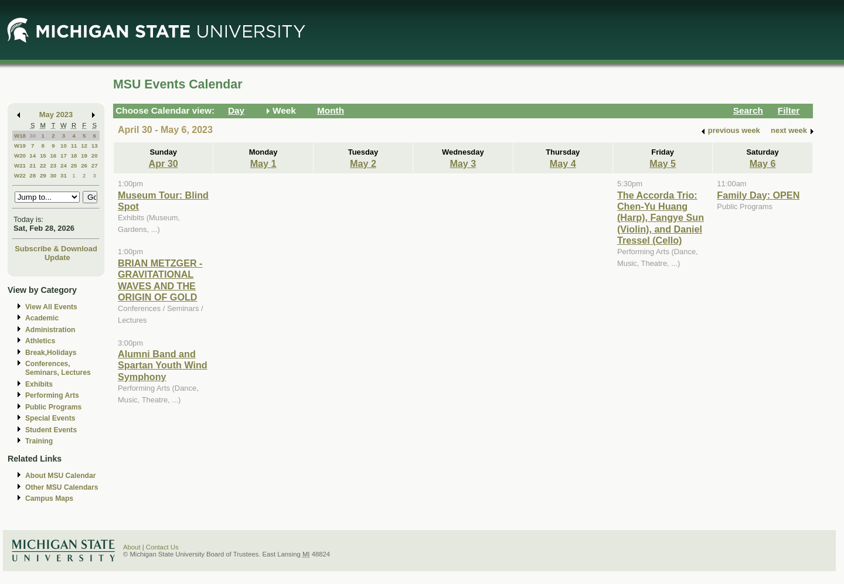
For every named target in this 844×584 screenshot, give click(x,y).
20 (94, 155)
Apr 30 (163, 163)
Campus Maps (49, 498)
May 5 (662, 163)
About (132, 547)
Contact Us (162, 547)
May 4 (563, 163)
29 (43, 175)
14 (32, 155)
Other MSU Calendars (61, 487)
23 (53, 165)
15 (43, 155)
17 (63, 155)
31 (63, 175)
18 (74, 155)
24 (63, 165)
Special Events (50, 418)
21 (32, 165)
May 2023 (56, 114)
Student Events (51, 430)
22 (43, 165)
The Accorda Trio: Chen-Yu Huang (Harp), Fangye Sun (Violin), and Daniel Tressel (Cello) (660, 218)
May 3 (463, 163)
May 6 (763, 163)
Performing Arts (52, 395)
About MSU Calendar (60, 476)
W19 (20, 145)
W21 (20, 165)
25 (74, 165)
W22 (20, 175)
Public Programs (53, 407)
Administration (50, 330)
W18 (20, 135)
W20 (20, 155)
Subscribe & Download (56, 248)
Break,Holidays (51, 353)
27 (94, 165)
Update (57, 257)
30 (32, 135)
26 (84, 165)
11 (74, 145)
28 (32, 175)
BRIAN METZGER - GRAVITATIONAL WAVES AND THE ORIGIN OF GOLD (160, 280)
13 (94, 145)
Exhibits (39, 384)
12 (84, 145)
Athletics (40, 341)
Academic (42, 318)
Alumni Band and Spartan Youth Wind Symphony (162, 365)
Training (39, 441)
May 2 (363, 163)
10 (63, 145)
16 (53, 155)
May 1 (263, 163)
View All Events (51, 307)
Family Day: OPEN (758, 195)
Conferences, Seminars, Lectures (58, 368)
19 (84, 155)
